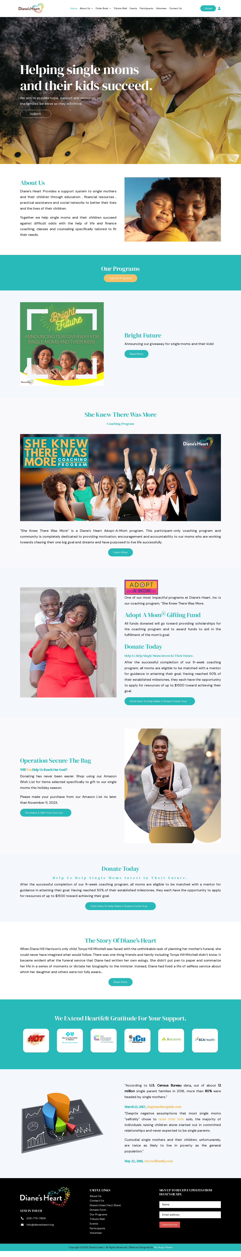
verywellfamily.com (158, 1161)
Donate (208, 8)
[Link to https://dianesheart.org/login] (219, 8)
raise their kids (171, 1119)
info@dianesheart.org (40, 1224)
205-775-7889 (36, 1218)
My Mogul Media (163, 1247)
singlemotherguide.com (164, 1106)
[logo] (31, 4)
